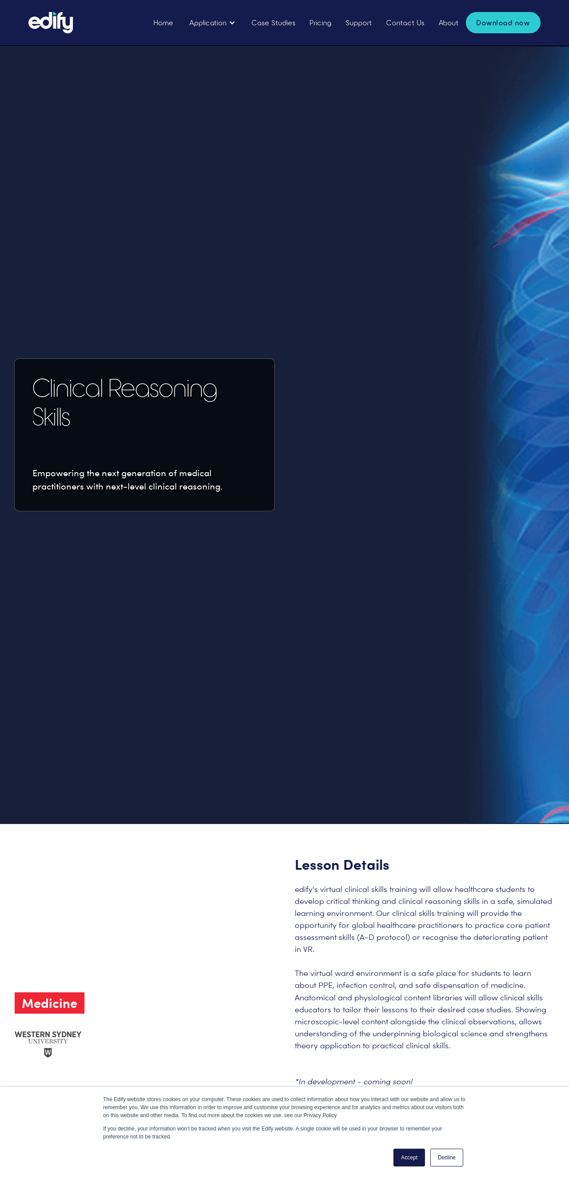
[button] (212, 22)
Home (163, 22)
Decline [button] (447, 1157)
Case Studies (274, 22)
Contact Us (405, 22)
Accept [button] (409, 1157)
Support (359, 22)
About (449, 22)
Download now (503, 22)
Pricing (321, 22)
